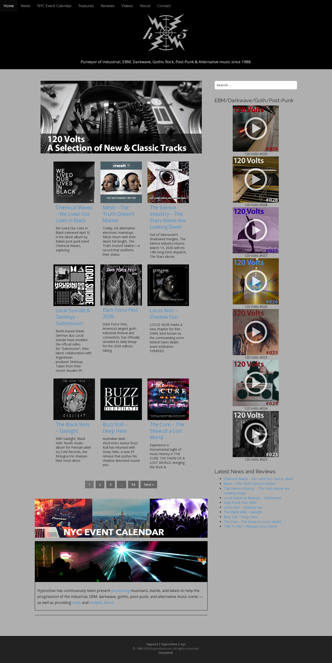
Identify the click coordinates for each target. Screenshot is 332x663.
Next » (149, 484)
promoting (120, 590)
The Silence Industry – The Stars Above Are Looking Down (168, 217)
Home (8, 5)
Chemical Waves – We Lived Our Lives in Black (74, 214)
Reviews (108, 5)
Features (86, 5)
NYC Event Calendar (54, 5)
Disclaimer (166, 653)
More (109, 602)
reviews (96, 602)
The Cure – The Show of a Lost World (167, 431)
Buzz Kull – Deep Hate (115, 427)
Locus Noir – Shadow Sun (164, 313)
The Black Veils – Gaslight (73, 427)
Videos (127, 5)
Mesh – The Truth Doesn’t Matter (119, 214)
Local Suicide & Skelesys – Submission (73, 317)
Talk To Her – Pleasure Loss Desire (250, 526)
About (145, 5)
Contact (164, 5)
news (76, 602)
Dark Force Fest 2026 (240, 502)
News (25, 5)
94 (133, 484)
